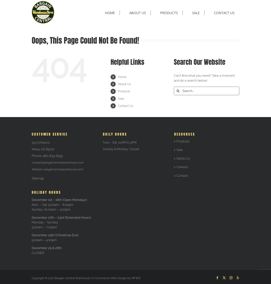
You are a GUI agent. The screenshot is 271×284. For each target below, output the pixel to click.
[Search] (178, 91)
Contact (182, 176)
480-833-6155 (53, 156)
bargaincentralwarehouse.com (63, 169)
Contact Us (125, 106)
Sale (121, 98)
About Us (124, 84)
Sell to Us (183, 158)
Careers (182, 167)
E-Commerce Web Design (109, 278)
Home (122, 77)
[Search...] (206, 91)
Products (124, 91)
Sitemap (38, 178)
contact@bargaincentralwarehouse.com (58, 162)
